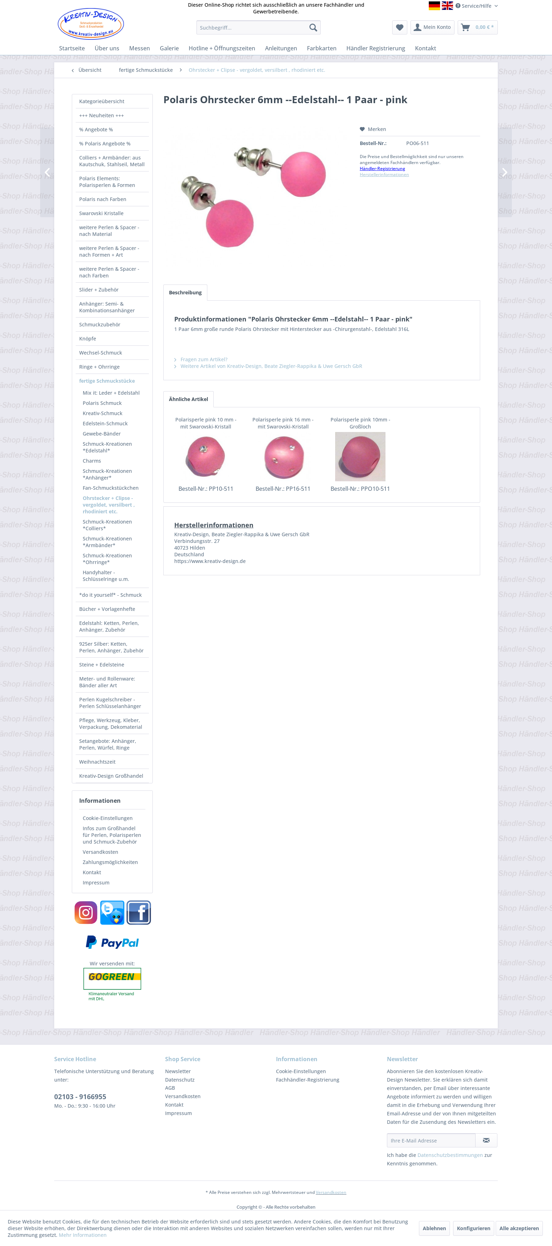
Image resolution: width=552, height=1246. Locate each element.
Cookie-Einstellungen (108, 818)
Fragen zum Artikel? (200, 359)
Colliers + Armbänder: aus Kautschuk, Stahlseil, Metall (112, 161)
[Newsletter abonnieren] (486, 1140)
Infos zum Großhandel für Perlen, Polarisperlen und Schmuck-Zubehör (112, 835)
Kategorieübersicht (101, 101)
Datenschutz (180, 1079)
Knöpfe (87, 338)
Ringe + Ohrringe (99, 366)
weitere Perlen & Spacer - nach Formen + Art (109, 251)
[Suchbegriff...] (258, 27)
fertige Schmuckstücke (107, 380)
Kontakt (92, 872)
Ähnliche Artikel (188, 399)
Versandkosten (100, 852)
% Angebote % (96, 129)
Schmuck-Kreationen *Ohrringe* (107, 558)
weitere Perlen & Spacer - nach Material (109, 230)
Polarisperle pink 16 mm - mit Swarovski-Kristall (283, 423)
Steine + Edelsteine (101, 664)
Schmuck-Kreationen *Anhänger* (107, 474)
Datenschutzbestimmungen (450, 1155)
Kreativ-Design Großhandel (111, 775)
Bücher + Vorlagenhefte (107, 609)
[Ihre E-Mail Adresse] (431, 1140)
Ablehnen (434, 1228)
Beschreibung (185, 292)
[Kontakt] (425, 48)
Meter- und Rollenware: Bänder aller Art (107, 682)
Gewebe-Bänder (102, 433)
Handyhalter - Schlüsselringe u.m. (106, 575)
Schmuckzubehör (99, 324)
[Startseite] (72, 48)
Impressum (96, 882)
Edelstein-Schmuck (105, 423)
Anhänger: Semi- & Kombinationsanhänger (107, 307)
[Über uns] (107, 48)
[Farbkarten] (321, 48)
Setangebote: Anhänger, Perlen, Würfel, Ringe (107, 744)
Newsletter (178, 1071)
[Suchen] (313, 27)
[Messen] (139, 48)
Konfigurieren (473, 1228)
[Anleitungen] (281, 48)
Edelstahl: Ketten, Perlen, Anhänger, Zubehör (109, 626)
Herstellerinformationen (384, 174)
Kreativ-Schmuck (103, 413)
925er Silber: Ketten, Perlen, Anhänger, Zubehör (111, 647)
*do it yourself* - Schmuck (110, 594)
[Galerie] (169, 48)
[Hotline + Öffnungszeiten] (222, 48)
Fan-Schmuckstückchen (111, 487)
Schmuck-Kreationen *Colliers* (107, 525)
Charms (92, 460)
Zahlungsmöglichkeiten (110, 862)
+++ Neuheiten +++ (101, 115)
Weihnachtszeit (97, 761)
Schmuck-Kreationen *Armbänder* (107, 542)
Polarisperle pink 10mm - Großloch (360, 423)
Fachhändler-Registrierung (307, 1079)
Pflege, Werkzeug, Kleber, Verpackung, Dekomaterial (110, 723)
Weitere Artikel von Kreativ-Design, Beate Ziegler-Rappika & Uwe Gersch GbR (268, 366)
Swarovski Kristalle (101, 213)
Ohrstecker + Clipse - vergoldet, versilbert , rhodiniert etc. (109, 505)
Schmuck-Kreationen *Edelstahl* (107, 447)
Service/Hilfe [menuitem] (474, 5)
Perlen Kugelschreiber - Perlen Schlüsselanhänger (110, 702)
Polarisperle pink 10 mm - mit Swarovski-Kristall (206, 423)
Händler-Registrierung (382, 168)
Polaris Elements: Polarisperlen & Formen (107, 181)
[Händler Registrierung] (375, 48)
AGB (170, 1087)
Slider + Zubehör (99, 289)
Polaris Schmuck (102, 403)
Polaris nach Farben (102, 199)
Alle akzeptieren (519, 1228)
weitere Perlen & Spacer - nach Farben (109, 272)
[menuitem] (258, 27)
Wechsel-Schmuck (100, 352)
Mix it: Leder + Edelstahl (111, 392)
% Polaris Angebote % (105, 143)
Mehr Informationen (83, 1235)
